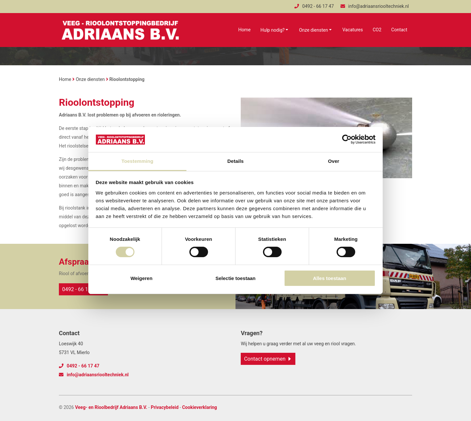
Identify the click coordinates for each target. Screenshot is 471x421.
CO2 (377, 29)
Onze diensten (313, 30)
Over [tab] (334, 161)
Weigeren (141, 278)
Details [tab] (235, 161)
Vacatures (352, 29)
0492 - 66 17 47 (314, 6)
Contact (399, 29)
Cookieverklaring (199, 407)
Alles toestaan (329, 278)
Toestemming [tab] (137, 161)
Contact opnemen (265, 359)
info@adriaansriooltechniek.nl (374, 6)
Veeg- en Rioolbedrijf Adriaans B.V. (111, 407)
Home (244, 29)
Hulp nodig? (272, 30)
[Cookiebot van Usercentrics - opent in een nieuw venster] (346, 139)
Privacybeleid (165, 407)
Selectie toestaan (236, 278)
